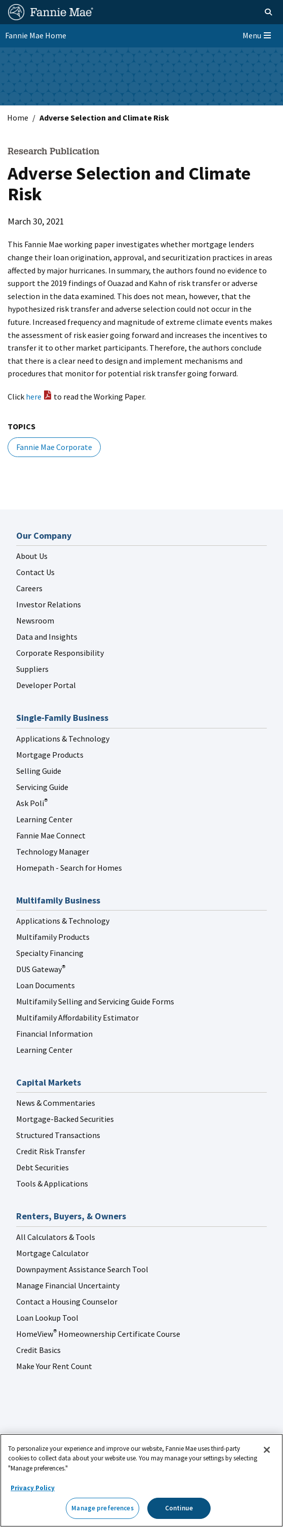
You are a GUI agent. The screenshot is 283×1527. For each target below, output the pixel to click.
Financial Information (54, 1034)
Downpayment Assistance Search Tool (82, 1269)
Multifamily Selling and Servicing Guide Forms (95, 1001)
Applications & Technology (62, 738)
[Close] (267, 1450)
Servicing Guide (42, 787)
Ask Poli (32, 803)
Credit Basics (38, 1350)
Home (17, 117)
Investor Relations (48, 604)
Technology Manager (52, 851)
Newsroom (35, 620)
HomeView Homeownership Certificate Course (98, 1334)
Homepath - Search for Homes (69, 868)
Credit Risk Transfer (50, 1151)
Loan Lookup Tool (47, 1318)
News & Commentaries (55, 1103)
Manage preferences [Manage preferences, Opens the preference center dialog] (102, 1508)
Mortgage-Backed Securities (65, 1119)
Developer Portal (46, 685)
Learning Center (44, 819)
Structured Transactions (58, 1135)
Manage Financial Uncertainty (67, 1285)
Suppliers (32, 669)
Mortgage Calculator (52, 1253)
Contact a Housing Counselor (66, 1301)
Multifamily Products (53, 937)
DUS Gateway (40, 969)
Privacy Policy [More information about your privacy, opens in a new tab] (33, 1488)
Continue (179, 1508)
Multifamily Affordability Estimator (77, 1017)
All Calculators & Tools (55, 1237)
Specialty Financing (50, 953)
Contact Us (35, 572)
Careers (29, 588)
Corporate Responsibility (60, 653)
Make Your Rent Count (54, 1366)
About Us (32, 556)
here (34, 396)
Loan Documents (45, 985)
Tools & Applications (52, 1183)
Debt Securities (42, 1167)
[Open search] (256, 12)
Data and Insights (46, 637)
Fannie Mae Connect (51, 835)
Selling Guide (38, 771)
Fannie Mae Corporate (54, 447)
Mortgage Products (50, 755)
